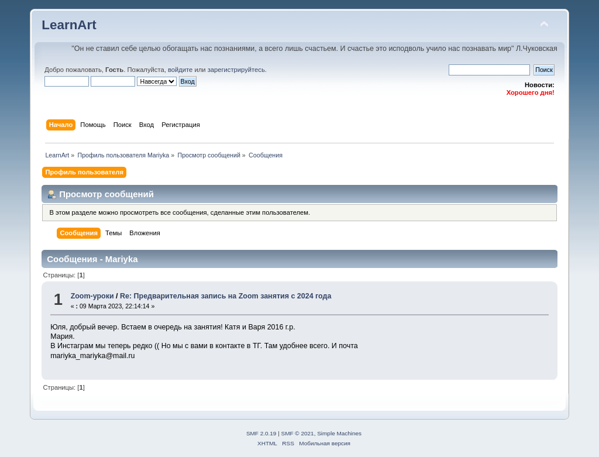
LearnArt (69, 25)
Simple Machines (339, 433)
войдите (180, 69)
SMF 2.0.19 (261, 433)
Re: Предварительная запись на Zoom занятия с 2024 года (225, 296)
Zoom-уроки (92, 296)
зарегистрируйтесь (236, 69)
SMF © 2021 (297, 433)
